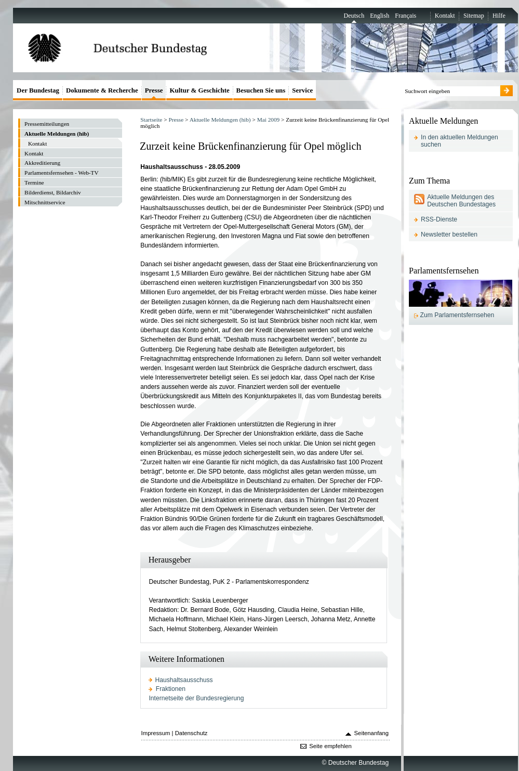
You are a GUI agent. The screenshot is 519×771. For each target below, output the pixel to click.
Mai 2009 (268, 119)
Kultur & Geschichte (199, 90)
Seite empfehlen (330, 746)
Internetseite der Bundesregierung (196, 698)
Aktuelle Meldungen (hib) (220, 119)
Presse (175, 119)
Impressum (155, 733)
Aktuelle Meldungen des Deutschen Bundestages (461, 200)
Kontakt (445, 15)
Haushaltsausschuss (184, 680)
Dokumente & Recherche (102, 90)
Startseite (151, 119)
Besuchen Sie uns (261, 90)
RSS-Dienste (439, 219)
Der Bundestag (38, 90)
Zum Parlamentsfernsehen (457, 315)
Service (302, 90)
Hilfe (499, 15)
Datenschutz (191, 733)
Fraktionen (170, 688)
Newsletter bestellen (449, 234)
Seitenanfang (371, 733)
